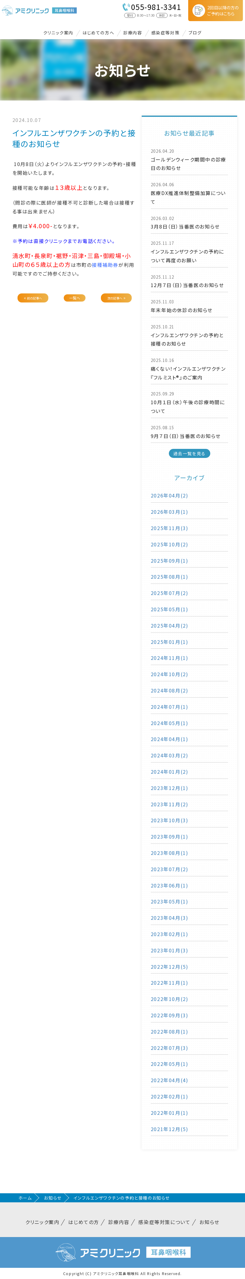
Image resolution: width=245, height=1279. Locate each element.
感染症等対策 (165, 33)
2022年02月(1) (170, 1096)
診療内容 (132, 33)
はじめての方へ (98, 33)
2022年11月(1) (170, 982)
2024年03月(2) (170, 755)
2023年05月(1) (170, 901)
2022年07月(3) (170, 1047)
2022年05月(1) (170, 1063)
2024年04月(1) (170, 739)
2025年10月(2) (170, 544)
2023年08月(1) (170, 852)
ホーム (25, 1198)
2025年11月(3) (170, 528)
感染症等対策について (164, 1222)
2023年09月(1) (170, 836)
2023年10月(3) (170, 820)
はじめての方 (83, 1222)
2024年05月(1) (170, 723)
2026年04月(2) (170, 495)
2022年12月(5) (170, 966)
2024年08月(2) (170, 690)
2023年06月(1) (170, 885)
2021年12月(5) (170, 1129)
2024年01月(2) (170, 771)
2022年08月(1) (170, 1031)
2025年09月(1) (170, 560)
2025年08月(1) (170, 576)
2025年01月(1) (170, 641)
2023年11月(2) (170, 804)
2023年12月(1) (170, 787)
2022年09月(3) (170, 1015)
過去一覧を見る (189, 453)
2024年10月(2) (170, 674)
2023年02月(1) (170, 934)
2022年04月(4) (170, 1080)
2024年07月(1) (170, 706)
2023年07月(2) (170, 869)
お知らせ (52, 1198)
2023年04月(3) (170, 917)
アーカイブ (189, 477)
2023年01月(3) (170, 950)
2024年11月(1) (170, 657)
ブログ (195, 33)
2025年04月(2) (170, 625)
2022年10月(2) (170, 998)
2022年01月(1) (170, 1112)
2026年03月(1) (170, 511)
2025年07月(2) (170, 592)
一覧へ (74, 297)
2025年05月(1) (170, 609)
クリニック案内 (58, 33)
